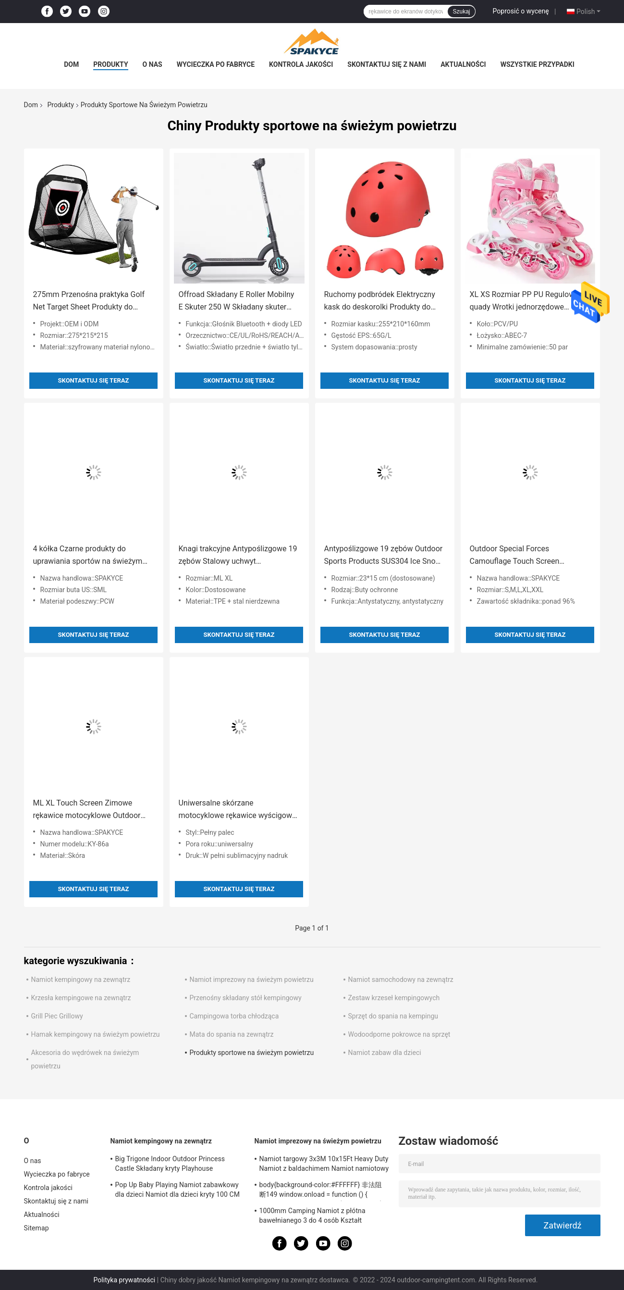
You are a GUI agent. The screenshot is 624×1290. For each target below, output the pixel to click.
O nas (152, 64)
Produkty (110, 64)
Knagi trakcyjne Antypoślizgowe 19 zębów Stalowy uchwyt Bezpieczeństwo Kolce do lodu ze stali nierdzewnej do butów (238, 556)
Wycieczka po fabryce (216, 64)
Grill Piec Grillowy (57, 1016)
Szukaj (461, 11)
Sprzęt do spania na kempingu (393, 1016)
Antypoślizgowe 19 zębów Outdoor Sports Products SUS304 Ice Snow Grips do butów (383, 556)
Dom (71, 64)
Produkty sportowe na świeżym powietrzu (252, 1052)
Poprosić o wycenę (521, 11)
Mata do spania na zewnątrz (232, 1034)
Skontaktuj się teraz (93, 380)
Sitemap (36, 1228)
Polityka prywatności (125, 1280)
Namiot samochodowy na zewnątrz (400, 979)
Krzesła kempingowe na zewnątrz (81, 998)
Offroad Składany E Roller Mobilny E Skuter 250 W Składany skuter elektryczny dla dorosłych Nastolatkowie (236, 301)
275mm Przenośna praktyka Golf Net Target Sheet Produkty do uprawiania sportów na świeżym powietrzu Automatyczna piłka (89, 301)
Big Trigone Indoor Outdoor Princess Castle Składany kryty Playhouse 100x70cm (170, 1165)
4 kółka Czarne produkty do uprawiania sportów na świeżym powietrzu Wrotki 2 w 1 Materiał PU (93, 556)
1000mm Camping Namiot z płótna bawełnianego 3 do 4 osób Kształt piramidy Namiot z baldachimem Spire (317, 1217)
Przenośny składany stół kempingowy (246, 998)
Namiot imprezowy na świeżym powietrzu (252, 979)
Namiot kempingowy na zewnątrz (81, 979)
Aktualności (463, 64)
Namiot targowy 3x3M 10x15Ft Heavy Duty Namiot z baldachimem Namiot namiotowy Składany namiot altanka (324, 1165)
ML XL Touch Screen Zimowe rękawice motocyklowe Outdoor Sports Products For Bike (87, 810)
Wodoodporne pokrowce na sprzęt (399, 1034)
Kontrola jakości (301, 64)
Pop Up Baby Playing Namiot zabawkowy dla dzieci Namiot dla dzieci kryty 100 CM (177, 1189)
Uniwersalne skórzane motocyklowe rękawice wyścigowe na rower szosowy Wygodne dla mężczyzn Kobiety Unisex (237, 810)
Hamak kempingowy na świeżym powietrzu (95, 1034)
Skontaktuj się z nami (386, 64)
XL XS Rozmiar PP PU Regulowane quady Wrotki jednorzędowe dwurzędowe (528, 301)
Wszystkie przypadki (538, 64)
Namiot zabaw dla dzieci (384, 1052)
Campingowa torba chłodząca (234, 1016)
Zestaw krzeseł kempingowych (394, 998)
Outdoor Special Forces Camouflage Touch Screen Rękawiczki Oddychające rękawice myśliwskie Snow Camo (528, 556)
